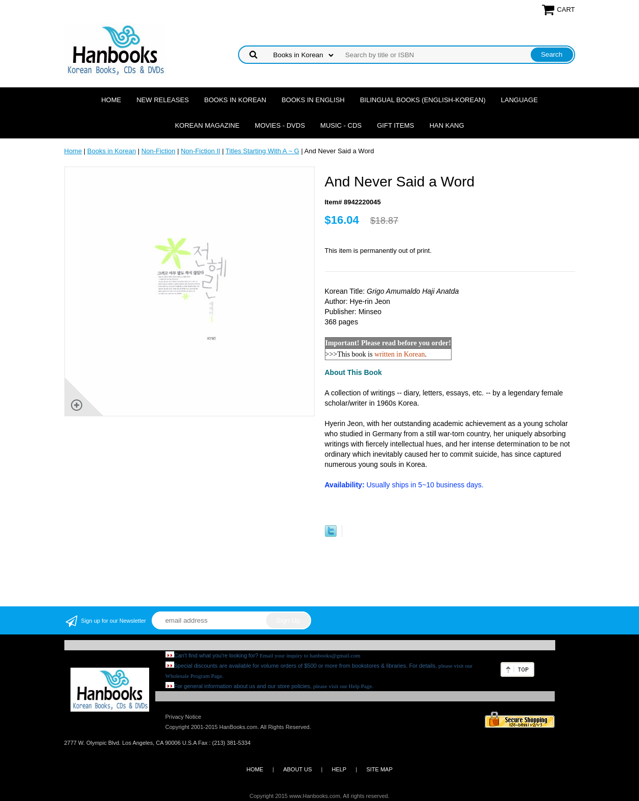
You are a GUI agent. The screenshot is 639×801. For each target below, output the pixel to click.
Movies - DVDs (280, 125)
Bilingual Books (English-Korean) (423, 100)
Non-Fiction (158, 151)
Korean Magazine (207, 125)
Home (111, 100)
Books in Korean (235, 100)
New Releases (162, 100)
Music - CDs (341, 125)
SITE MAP (379, 769)
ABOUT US (297, 769)
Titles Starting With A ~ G (262, 151)
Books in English (313, 100)
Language (519, 100)
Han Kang (447, 125)
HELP (339, 769)
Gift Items (395, 125)
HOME (254, 769)
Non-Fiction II (200, 151)
